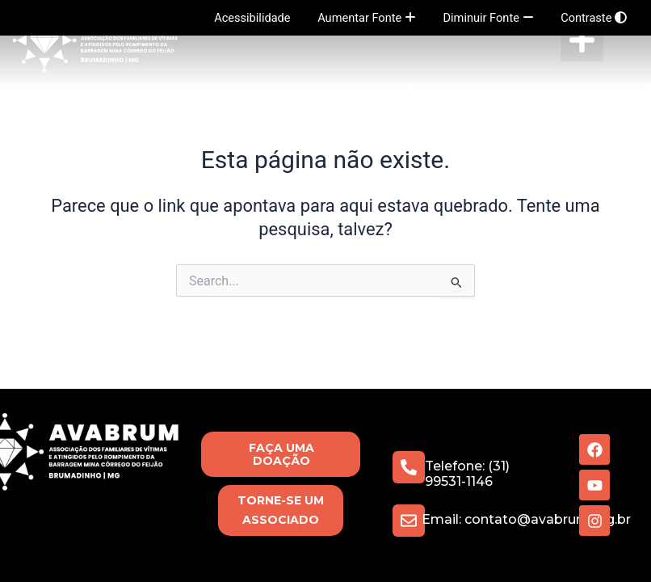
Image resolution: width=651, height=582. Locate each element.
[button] (582, 40)
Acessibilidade (252, 18)
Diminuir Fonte (488, 18)
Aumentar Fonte (366, 18)
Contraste (594, 18)
